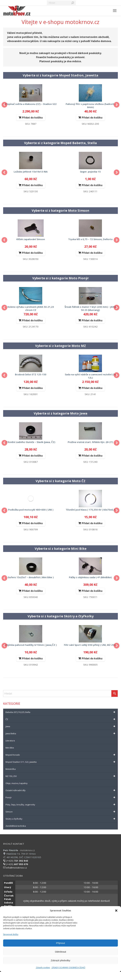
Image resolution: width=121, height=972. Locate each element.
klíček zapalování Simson (30, 239)
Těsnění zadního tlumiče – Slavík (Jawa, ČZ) (30, 442)
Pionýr (61, 797)
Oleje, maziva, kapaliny (17, 783)
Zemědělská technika (16, 825)
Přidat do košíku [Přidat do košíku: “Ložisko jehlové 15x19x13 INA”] (32, 185)
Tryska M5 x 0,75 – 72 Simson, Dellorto (90, 239)
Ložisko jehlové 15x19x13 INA (31, 171)
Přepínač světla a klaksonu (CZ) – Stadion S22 (31, 104)
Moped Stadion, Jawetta (78, 75)
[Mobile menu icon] (115, 10)
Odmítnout (60, 951)
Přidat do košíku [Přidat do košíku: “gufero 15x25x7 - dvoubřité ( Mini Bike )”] (32, 591)
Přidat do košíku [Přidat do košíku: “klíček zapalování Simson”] (32, 252)
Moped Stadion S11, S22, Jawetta (61, 762)
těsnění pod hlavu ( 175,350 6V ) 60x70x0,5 (90, 509)
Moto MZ (79, 346)
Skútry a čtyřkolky (79, 616)
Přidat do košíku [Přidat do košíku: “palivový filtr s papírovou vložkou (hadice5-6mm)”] (92, 117)
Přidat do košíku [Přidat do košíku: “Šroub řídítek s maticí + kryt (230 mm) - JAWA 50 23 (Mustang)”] (92, 320)
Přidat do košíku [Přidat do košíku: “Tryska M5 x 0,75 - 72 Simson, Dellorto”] (92, 252)
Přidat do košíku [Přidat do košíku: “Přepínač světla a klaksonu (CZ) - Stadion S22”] (32, 117)
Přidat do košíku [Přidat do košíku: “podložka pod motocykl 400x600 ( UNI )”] (32, 523)
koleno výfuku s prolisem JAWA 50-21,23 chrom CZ (31, 308)
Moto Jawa (78, 413)
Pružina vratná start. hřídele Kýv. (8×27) (90, 442)
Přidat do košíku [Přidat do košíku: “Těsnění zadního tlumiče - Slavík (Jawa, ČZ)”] (32, 455)
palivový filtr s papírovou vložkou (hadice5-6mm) (90, 105)
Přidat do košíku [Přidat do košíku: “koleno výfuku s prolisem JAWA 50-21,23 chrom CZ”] (32, 320)
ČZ (61, 719)
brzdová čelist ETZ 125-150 (30, 374)
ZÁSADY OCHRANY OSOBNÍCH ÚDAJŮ (68, 967)
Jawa (61, 726)
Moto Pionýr (79, 278)
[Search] (61, 2)
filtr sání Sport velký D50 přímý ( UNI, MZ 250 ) (90, 644)
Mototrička (11, 769)
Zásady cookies (43, 967)
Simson (61, 812)
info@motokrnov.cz (15, 867)
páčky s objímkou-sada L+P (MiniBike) (90, 577)
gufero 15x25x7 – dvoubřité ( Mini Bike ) (31, 577)
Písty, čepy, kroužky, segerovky (61, 804)
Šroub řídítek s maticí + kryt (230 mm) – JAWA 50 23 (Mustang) (90, 308)
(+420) (15, 860)
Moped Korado (61, 755)
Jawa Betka (61, 733)
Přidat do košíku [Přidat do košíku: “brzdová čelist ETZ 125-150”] (32, 388)
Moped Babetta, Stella (78, 143)
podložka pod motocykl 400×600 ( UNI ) (30, 509)
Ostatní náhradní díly (61, 790)
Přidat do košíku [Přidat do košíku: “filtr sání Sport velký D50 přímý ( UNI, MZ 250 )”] (92, 658)
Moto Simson (78, 210)
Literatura (10, 740)
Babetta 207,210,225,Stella (61, 712)
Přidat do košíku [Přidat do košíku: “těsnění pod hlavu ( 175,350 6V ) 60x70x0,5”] (92, 523)
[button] (116, 910)
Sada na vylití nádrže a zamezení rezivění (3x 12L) (90, 376)
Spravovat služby (10, 934)
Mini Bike (78, 548)
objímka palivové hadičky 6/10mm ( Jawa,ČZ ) (31, 644)
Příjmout (60, 943)
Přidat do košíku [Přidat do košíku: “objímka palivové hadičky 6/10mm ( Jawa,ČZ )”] (32, 658)
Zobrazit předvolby (60, 960)
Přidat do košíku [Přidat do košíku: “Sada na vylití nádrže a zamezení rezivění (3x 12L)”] (92, 388)
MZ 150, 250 (61, 776)
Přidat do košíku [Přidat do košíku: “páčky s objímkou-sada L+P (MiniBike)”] (92, 591)
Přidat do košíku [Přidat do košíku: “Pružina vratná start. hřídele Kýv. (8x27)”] (92, 455)
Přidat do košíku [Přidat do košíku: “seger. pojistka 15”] (92, 185)
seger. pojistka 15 (90, 171)
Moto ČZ (78, 481)
